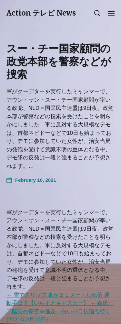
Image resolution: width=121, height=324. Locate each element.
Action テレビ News (41, 13)
